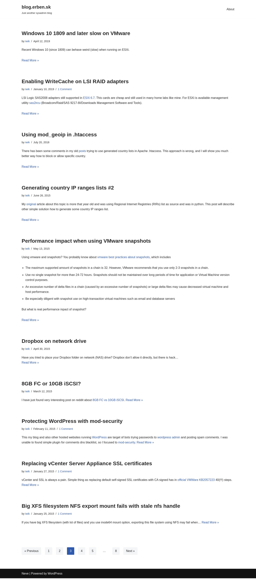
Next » (130, 551)
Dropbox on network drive (54, 342)
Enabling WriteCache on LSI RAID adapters (75, 81)
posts (82, 151)
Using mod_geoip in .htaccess (59, 135)
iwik (27, 41)
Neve (25, 574)
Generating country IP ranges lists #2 (68, 188)
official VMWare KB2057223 (196, 480)
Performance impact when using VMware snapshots (86, 241)
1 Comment (65, 89)
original (31, 204)
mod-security (126, 443)
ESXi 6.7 (89, 97)
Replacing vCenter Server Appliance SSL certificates (87, 464)
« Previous (31, 551)
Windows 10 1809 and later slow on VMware (76, 33)
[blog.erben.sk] (37, 9)
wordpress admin (169, 437)
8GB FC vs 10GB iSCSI (108, 400)
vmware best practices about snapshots (123, 257)
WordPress (99, 437)
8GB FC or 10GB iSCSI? (51, 384)
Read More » (30, 60)
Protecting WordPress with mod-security (72, 421)
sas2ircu (34, 102)
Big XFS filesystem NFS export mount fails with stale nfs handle (101, 507)
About (230, 9)
